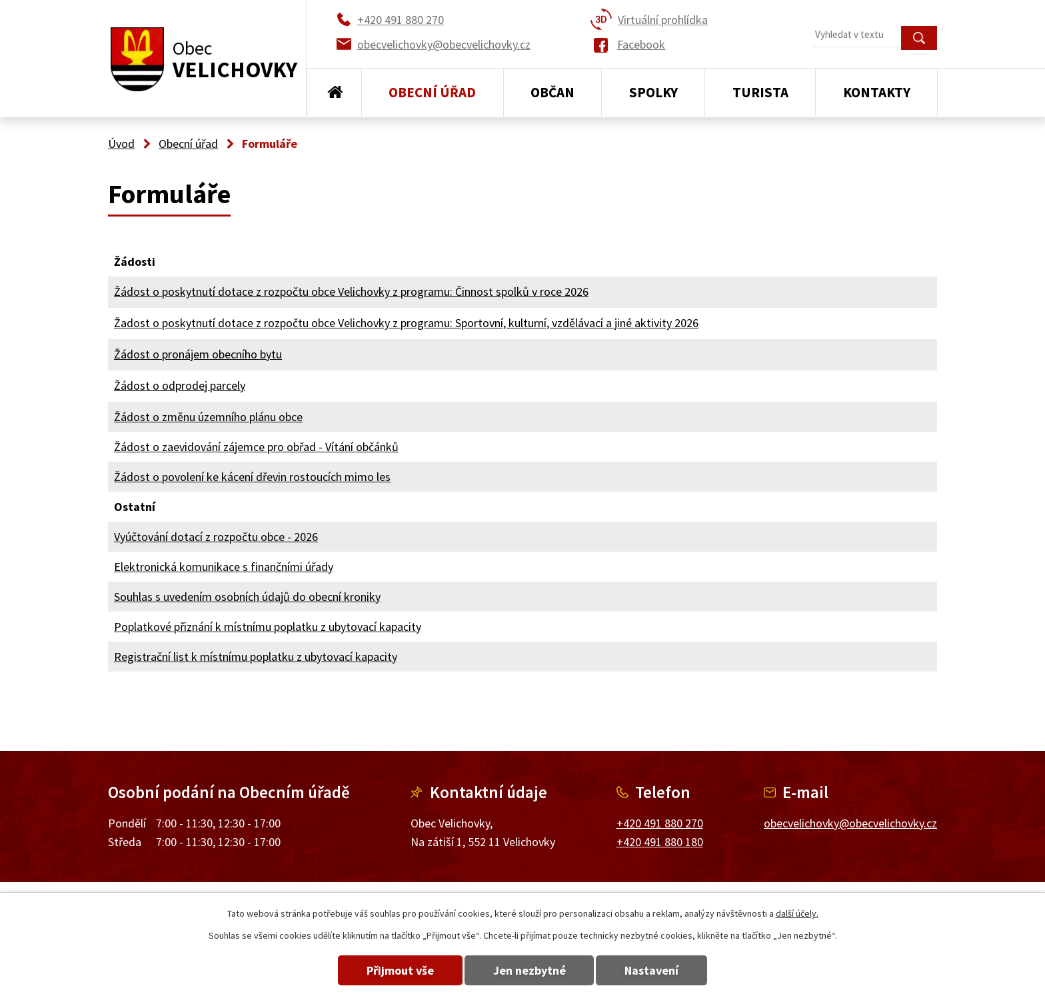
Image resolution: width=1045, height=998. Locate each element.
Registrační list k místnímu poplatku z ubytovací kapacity (255, 656)
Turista (760, 92)
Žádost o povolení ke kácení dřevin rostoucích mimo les (252, 476)
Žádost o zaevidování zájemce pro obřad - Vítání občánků (256, 446)
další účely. (797, 913)
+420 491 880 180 (659, 841)
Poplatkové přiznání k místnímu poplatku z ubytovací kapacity (267, 626)
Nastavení (655, 970)
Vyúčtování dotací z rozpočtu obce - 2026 (216, 536)
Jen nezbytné (529, 970)
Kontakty (876, 92)
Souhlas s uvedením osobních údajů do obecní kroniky (247, 596)
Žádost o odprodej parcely (179, 385)
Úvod (334, 93)
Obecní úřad (432, 92)
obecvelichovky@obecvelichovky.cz (850, 823)
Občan (552, 92)
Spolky (653, 92)
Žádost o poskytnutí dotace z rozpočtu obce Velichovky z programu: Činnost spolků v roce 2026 (351, 291)
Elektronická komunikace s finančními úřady (223, 566)
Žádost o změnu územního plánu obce (208, 416)
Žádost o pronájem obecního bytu (198, 354)
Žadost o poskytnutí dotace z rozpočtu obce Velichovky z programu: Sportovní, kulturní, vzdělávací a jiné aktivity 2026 (406, 322)
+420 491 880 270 (659, 823)
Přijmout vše (397, 970)
